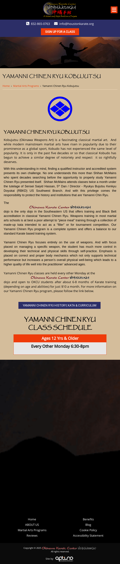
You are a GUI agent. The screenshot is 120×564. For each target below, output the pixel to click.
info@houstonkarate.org (76, 24)
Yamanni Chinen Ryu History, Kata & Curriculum (59, 305)
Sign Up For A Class (60, 32)
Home (6, 85)
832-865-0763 (40, 24)
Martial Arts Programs (26, 85)
